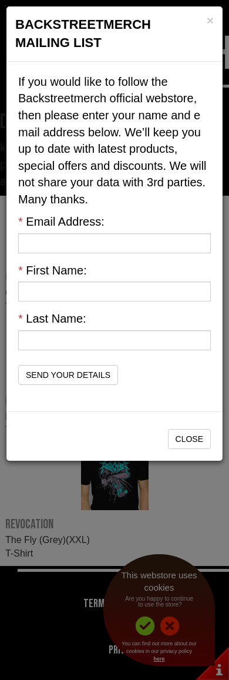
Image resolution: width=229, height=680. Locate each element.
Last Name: (52, 318)
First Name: (52, 270)
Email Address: (61, 221)
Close (189, 439)
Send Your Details (68, 375)
